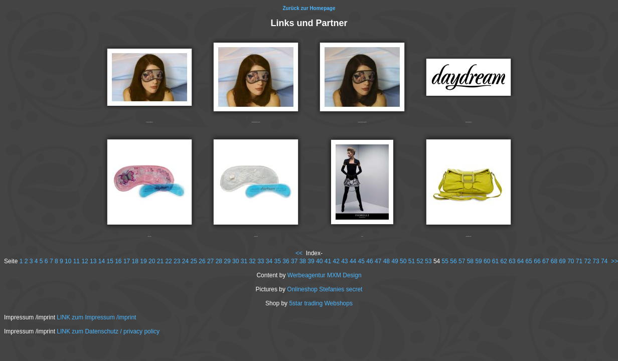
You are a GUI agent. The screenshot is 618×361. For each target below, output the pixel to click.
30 (235, 261)
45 (361, 261)
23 (177, 261)
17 (126, 261)
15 (109, 261)
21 (160, 261)
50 (403, 261)
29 (227, 261)
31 (244, 261)
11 (76, 261)
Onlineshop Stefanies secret (324, 289)
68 (554, 261)
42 (336, 261)
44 (353, 261)
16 (118, 261)
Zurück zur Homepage (308, 8)
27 (210, 261)
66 (537, 261)
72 (587, 261)
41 (328, 261)
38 (302, 261)
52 (420, 261)
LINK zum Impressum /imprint (96, 317)
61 (495, 261)
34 (269, 261)
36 (285, 261)
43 (344, 261)
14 (101, 261)
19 (143, 261)
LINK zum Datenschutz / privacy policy (108, 331)
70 (570, 261)
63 (512, 261)
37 (294, 261)
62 (504, 261)
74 (604, 261)
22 (168, 261)
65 (529, 261)
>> (614, 261)
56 (453, 261)
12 (84, 261)
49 (394, 261)
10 (68, 261)
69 (562, 261)
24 (185, 261)
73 (595, 261)
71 (579, 261)
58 (470, 261)
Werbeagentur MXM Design (324, 275)
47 (378, 261)
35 (277, 261)
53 (428, 261)
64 (520, 261)
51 (411, 261)
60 (487, 261)
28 (219, 261)
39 (310, 261)
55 (445, 261)
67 (545, 261)
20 (151, 261)
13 (93, 261)
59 (478, 261)
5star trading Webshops (321, 303)
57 (461, 261)
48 (386, 261)
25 (194, 261)
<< (298, 253)
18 (135, 261)
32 (252, 261)
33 (260, 261)
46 (369, 261)
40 (319, 261)
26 (202, 261)
